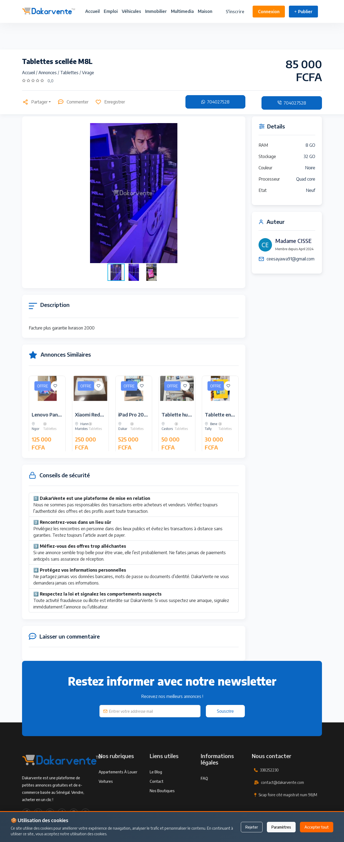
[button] (234, 193)
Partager (35, 102)
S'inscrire (235, 11)
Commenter (73, 102)
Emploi (111, 11)
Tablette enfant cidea (229, 434)
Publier (303, 11)
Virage (88, 72)
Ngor (35, 446)
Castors (167, 446)
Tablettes (70, 72)
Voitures (106, 800)
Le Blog (156, 791)
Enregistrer (110, 102)
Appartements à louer (118, 791)
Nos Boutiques (162, 810)
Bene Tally (211, 445)
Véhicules (131, 11)
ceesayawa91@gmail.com (290, 258)
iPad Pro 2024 (134, 434)
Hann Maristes (81, 445)
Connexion (269, 11)
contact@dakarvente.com (282, 802)
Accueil (92, 11)
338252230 (269, 789)
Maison (205, 11)
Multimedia (182, 11)
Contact (156, 800)
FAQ (204, 798)
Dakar (122, 446)
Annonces (48, 72)
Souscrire (225, 711)
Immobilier (156, 11)
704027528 (215, 102)
